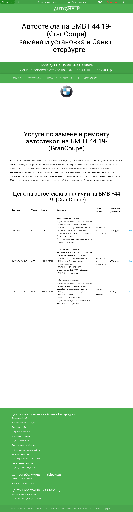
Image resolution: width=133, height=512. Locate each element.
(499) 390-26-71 (52, 2)
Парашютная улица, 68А (25, 423)
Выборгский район (20, 454)
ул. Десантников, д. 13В (25, 468)
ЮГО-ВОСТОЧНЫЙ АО (21, 479)
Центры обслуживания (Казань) (35, 490)
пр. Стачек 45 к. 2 (22, 432)
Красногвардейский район (23, 445)
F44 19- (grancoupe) (86, 77)
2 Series (63, 77)
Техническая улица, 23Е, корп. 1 (28, 499)
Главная (16, 77)
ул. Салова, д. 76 (21, 441)
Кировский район (19, 427)
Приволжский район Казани (24, 494)
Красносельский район (22, 463)
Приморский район (20, 418)
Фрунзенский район (20, 436)
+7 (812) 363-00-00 (23, 2)
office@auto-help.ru (79, 2)
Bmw (50, 77)
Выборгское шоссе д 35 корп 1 (28, 459)
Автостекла (34, 77)
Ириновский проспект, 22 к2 (27, 450)
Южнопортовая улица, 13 (26, 483)
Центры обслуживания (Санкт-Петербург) (43, 414)
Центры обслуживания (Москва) (36, 475)
